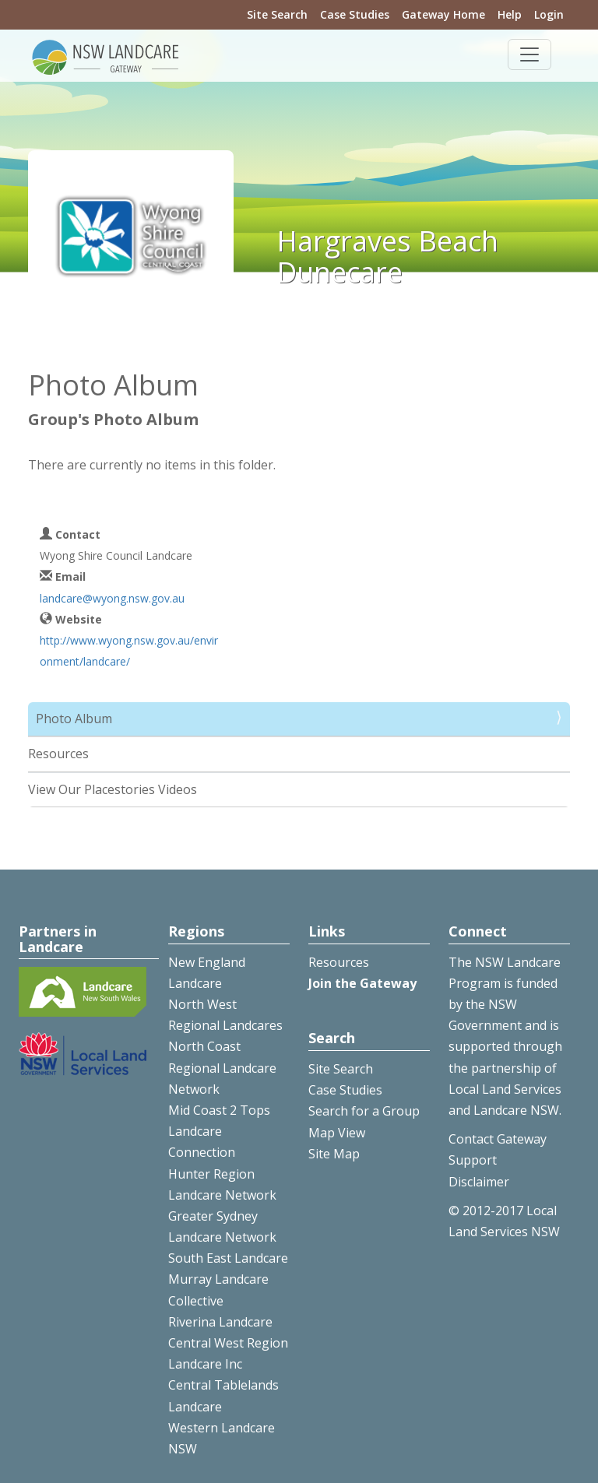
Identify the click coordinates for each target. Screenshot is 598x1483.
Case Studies (354, 14)
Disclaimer (478, 1181)
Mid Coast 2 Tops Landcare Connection (219, 1131)
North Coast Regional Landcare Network (222, 1067)
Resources (58, 753)
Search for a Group (364, 1110)
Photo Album (74, 718)
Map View (336, 1132)
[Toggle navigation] (529, 54)
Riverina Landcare (220, 1321)
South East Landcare (228, 1258)
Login (549, 14)
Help (510, 14)
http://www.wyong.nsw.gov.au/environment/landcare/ (129, 651)
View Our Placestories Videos (112, 789)
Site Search (277, 14)
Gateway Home (443, 14)
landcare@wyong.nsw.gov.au (112, 598)
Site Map (334, 1153)
